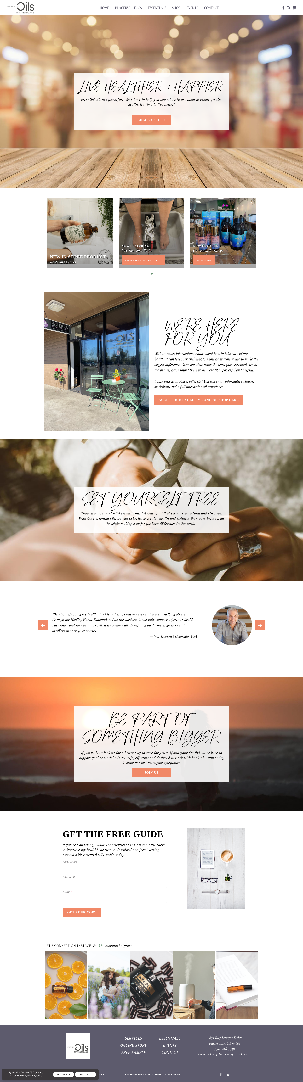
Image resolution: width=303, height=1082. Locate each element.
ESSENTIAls (169, 1038)
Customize (85, 1074)
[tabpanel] (80, 233)
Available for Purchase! (143, 260)
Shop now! (204, 260)
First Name (70, 861)
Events (192, 8)
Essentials (157, 8)
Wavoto (175, 1074)
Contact (211, 8)
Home (104, 8)
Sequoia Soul (145, 1074)
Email (66, 892)
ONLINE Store (133, 1045)
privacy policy (34, 1075)
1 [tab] (152, 274)
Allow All (64, 1074)
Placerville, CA (128, 8)
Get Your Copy (82, 912)
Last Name (69, 877)
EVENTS (169, 1045)
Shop (176, 8)
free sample (133, 1053)
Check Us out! (151, 119)
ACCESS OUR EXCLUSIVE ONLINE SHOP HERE (199, 399)
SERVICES (133, 1038)
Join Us (152, 772)
